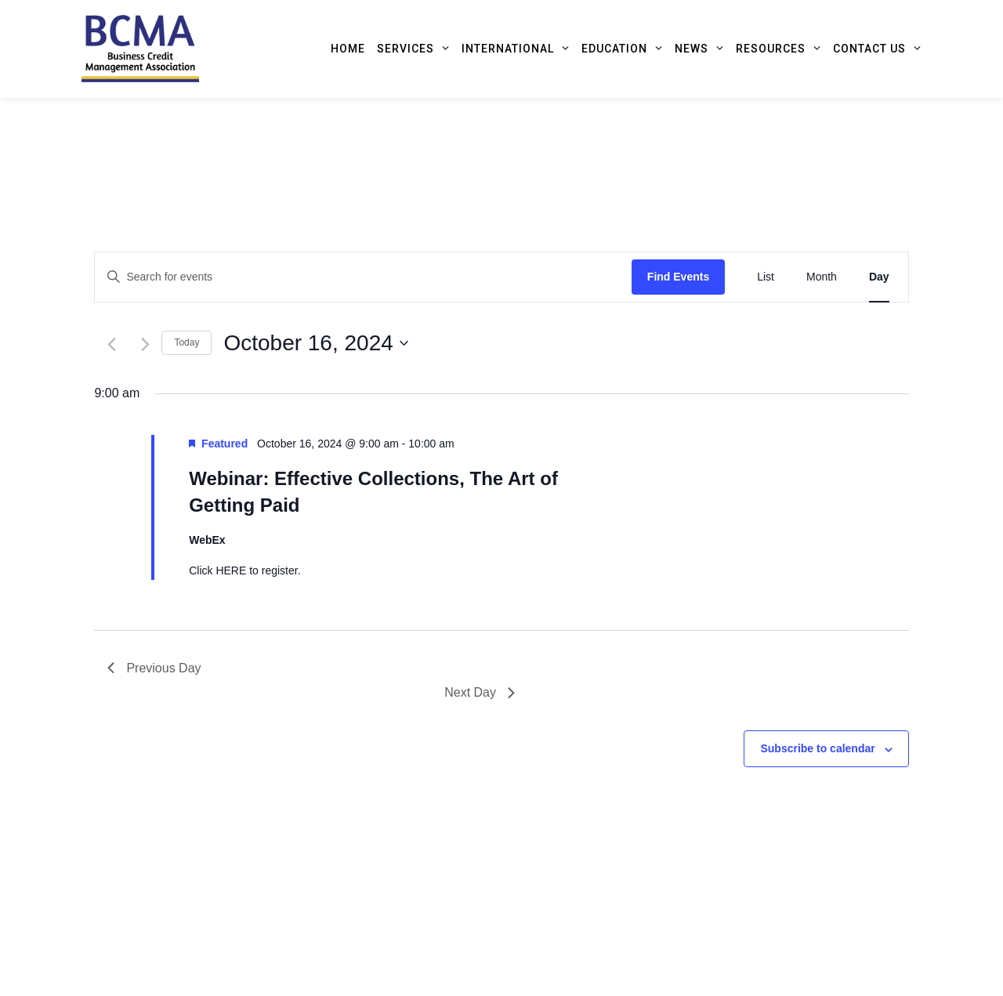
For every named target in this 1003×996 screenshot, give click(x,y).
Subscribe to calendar (817, 748)
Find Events (678, 276)
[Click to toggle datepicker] (315, 343)
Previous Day (154, 668)
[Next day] (145, 344)
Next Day (479, 692)
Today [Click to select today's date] (186, 342)
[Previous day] (111, 344)
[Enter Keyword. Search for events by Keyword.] (363, 277)
